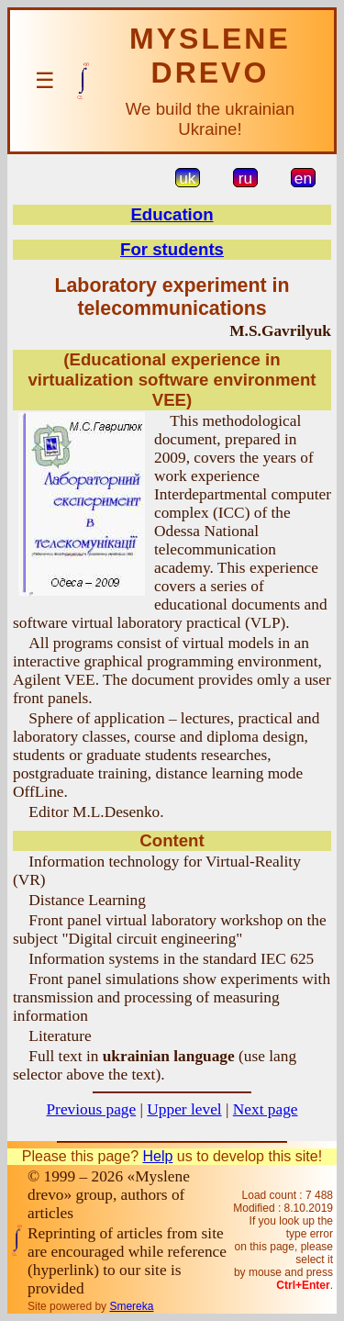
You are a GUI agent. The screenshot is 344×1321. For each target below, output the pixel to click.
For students (172, 249)
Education (171, 214)
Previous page (91, 1109)
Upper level (184, 1109)
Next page (265, 1109)
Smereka (131, 1306)
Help (157, 1156)
